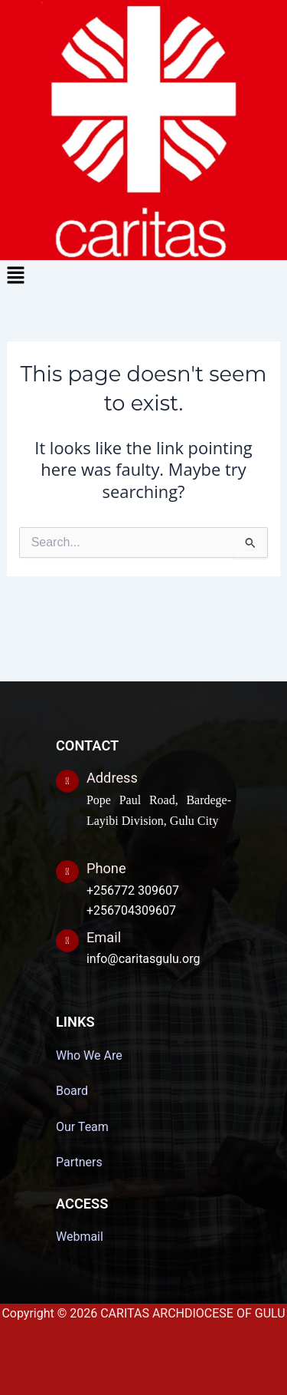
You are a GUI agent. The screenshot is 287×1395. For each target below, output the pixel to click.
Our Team (82, 1127)
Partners (79, 1162)
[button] (143, 276)
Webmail (79, 1236)
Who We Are (89, 1055)
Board (72, 1090)
